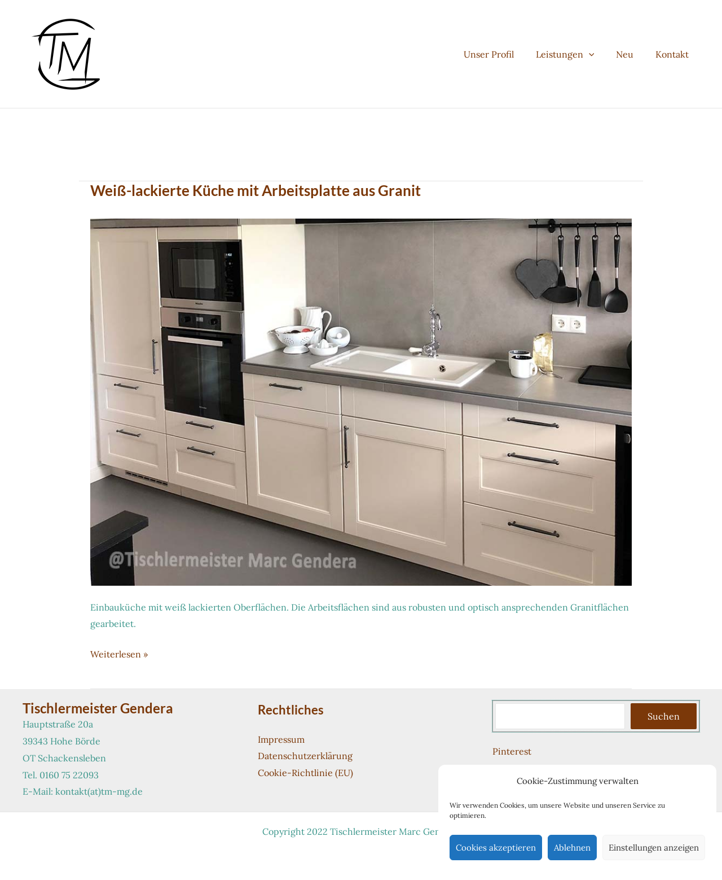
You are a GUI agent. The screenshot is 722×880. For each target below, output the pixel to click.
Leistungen (574, 54)
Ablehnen (572, 847)
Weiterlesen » (119, 654)
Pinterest (511, 751)
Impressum (281, 739)
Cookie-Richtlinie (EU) (305, 772)
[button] (598, 54)
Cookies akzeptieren (496, 847)
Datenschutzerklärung (305, 755)
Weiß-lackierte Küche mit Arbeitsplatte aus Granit (255, 190)
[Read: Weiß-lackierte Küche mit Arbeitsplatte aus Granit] (361, 401)
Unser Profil (502, 54)
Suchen (664, 716)
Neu (630, 54)
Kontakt (673, 54)
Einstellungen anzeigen (654, 847)
